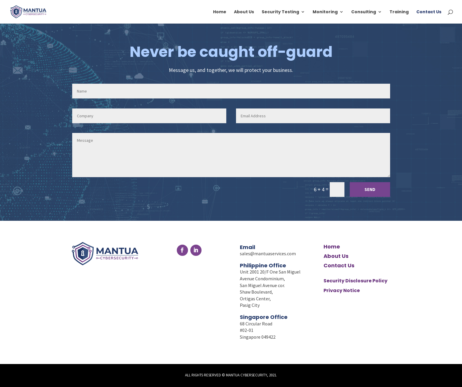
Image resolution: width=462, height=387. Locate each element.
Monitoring (325, 12)
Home (219, 12)
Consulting (363, 12)
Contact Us (428, 12)
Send (369, 189)
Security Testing (280, 12)
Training (399, 12)
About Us (244, 12)
